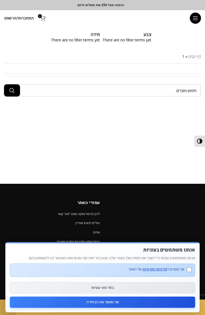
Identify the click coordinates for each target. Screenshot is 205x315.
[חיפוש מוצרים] (102, 90)
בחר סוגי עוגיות (102, 287)
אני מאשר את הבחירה (102, 302)
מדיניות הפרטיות (155, 269)
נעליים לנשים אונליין (87, 223)
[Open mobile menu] (195, 18)
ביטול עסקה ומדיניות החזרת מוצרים (78, 242)
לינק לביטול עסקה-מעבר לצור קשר (79, 214)
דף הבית (194, 56)
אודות (96, 232)
